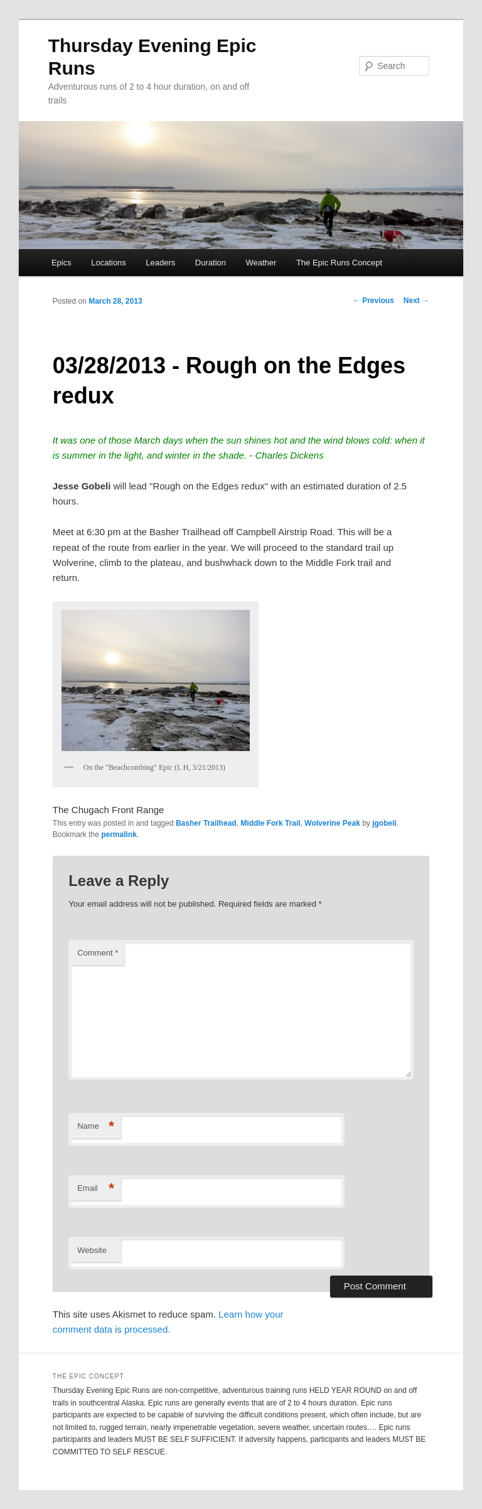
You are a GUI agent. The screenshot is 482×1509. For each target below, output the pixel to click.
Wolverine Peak (332, 823)
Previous (373, 300)
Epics (61, 262)
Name (95, 1126)
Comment (97, 952)
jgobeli (384, 823)
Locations (108, 262)
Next (416, 300)
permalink (119, 834)
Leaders (160, 262)
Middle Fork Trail (270, 823)
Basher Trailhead (206, 823)
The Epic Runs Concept (339, 262)
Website (92, 1250)
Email (95, 1189)
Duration (210, 262)
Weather (260, 262)
